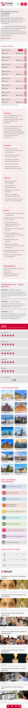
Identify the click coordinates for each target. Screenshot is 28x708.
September (23, 559)
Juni (23, 554)
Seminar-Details (6, 38)
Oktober (11, 565)
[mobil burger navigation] (18, 4)
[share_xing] (8, 706)
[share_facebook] (12, 706)
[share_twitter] (16, 706)
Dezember (23, 565)
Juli (11, 559)
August (17, 559)
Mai (17, 554)
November (17, 565)
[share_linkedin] (19, 706)
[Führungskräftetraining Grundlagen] (22, 4)
